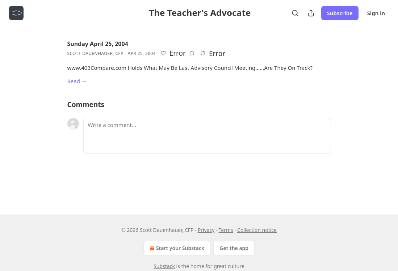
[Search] (295, 13)
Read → (77, 81)
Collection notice (257, 229)
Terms (226, 229)
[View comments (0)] (192, 53)
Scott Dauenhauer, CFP (95, 53)
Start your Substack (176, 248)
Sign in (376, 13)
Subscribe (340, 13)
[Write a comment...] (207, 135)
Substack (164, 266)
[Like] (163, 53)
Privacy (206, 229)
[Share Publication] (311, 13)
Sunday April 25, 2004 (97, 44)
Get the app (233, 248)
